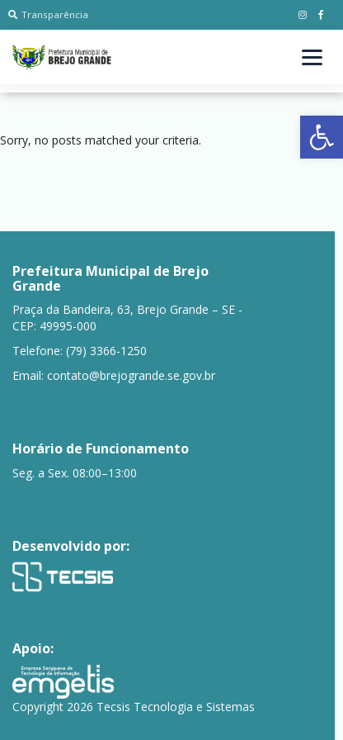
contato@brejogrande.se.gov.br (131, 375)
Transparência (48, 14)
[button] (321, 137)
